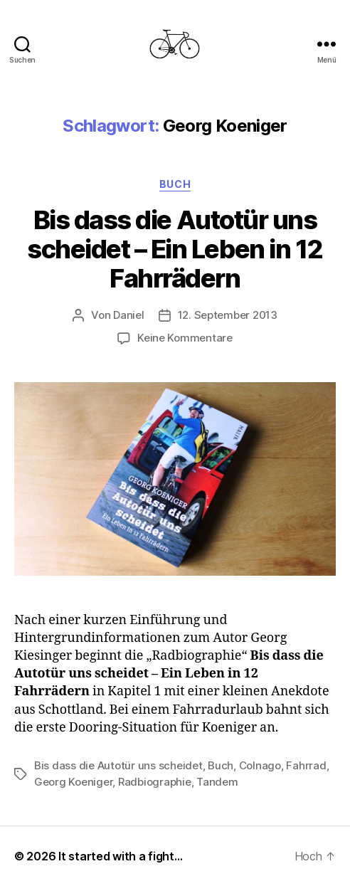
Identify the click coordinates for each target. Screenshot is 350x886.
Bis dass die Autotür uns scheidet (118, 765)
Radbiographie (154, 782)
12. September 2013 (227, 315)
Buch (175, 184)
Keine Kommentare (185, 337)
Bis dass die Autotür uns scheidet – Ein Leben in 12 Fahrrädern (174, 249)
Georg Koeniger (73, 782)
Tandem (217, 782)
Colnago (260, 765)
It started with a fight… (120, 856)
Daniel (128, 315)
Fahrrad (306, 765)
